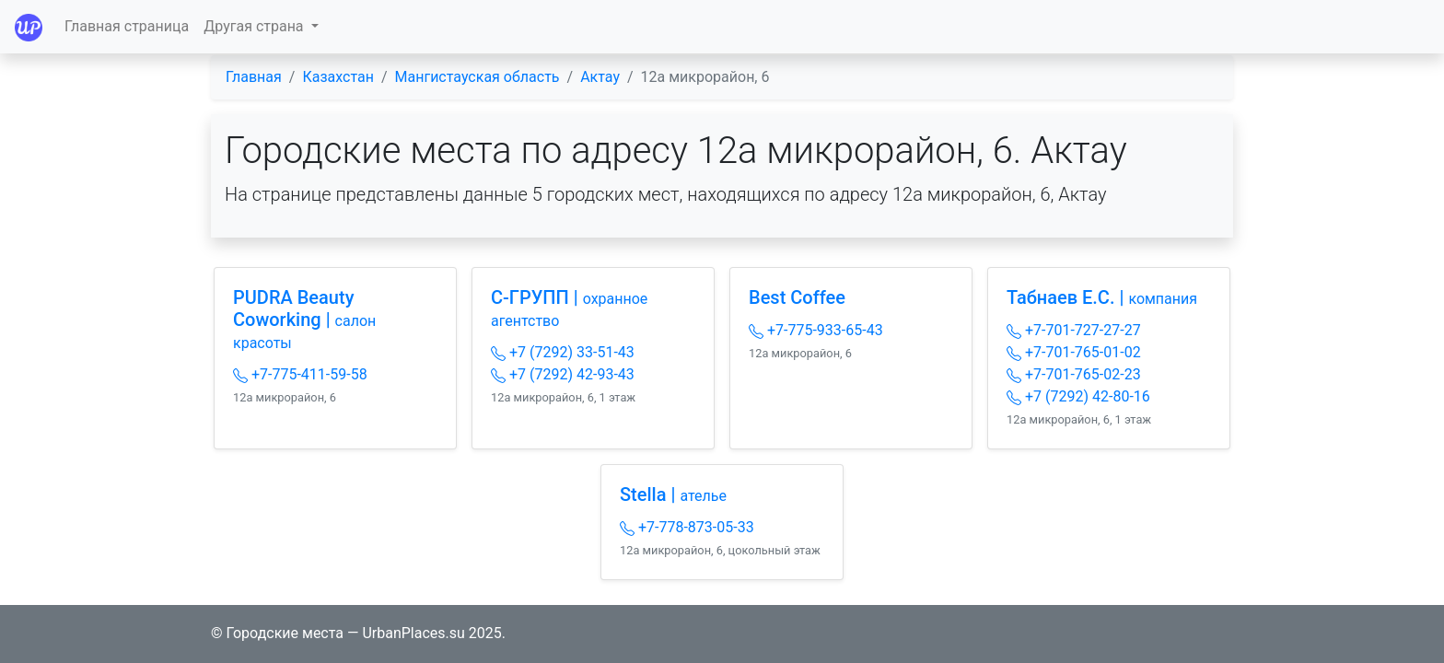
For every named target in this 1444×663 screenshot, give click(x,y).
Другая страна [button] (255, 26)
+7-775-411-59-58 (300, 374)
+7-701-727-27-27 (1074, 330)
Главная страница (126, 26)
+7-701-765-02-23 (1074, 374)
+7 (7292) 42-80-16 (1078, 396)
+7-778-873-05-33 (687, 527)
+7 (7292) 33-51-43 (563, 352)
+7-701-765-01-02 (1074, 352)
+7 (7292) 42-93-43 (563, 374)
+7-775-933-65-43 (816, 330)
